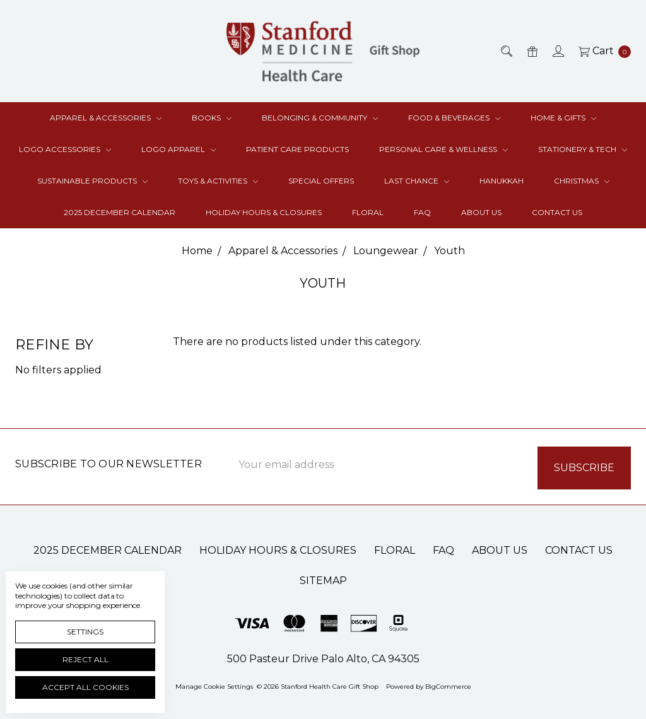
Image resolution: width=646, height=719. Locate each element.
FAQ (422, 212)
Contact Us (557, 212)
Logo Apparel (178, 149)
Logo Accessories (65, 149)
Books (212, 117)
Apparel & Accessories (106, 117)
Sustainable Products (92, 180)
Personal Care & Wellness (443, 149)
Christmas (581, 180)
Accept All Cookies (85, 687)
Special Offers (321, 180)
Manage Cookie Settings (214, 684)
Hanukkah (501, 180)
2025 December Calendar (119, 212)
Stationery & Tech (582, 149)
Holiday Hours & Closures (264, 212)
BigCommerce (448, 684)
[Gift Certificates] (531, 51)
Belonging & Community (320, 117)
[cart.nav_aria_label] (601, 51)
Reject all (85, 659)
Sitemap (323, 578)
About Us (481, 212)
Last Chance (416, 180)
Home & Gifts (563, 117)
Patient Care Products (297, 149)
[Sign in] (557, 51)
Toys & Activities (218, 180)
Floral (368, 212)
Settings (85, 631)
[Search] (505, 51)
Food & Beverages (454, 117)
